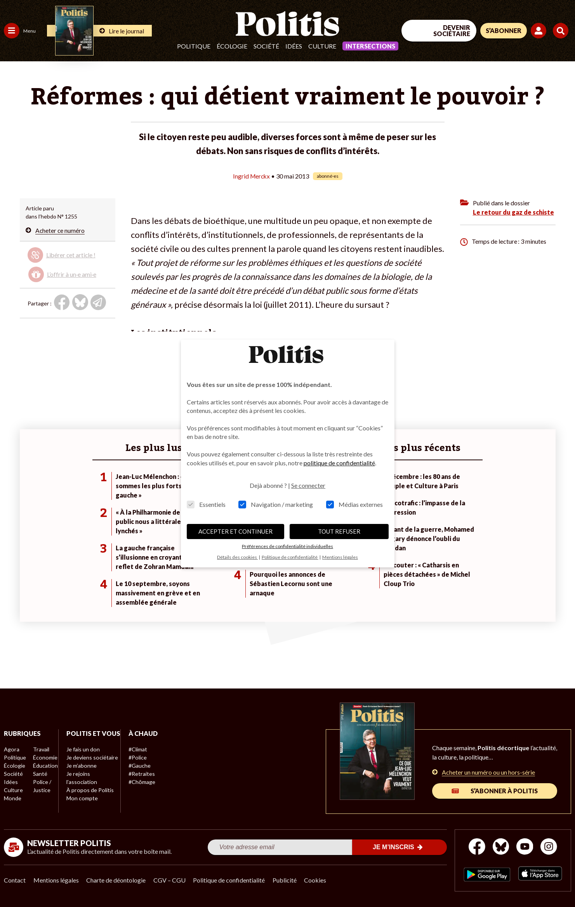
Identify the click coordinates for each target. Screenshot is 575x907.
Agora (11, 749)
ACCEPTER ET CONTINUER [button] (235, 531)
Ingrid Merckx (251, 176)
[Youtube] (524, 847)
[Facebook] (476, 847)
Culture (322, 46)
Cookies (316, 880)
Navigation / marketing (275, 504)
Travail (41, 749)
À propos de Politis (88, 798)
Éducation (45, 765)
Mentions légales (56, 880)
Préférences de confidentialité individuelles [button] (287, 546)
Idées (293, 46)
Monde (12, 798)
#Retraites (140, 773)
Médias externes (354, 504)
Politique (193, 46)
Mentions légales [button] (340, 557)
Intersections (370, 46)
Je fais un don (82, 757)
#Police (136, 757)
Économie (44, 757)
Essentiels (206, 504)
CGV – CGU (170, 880)
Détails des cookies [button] (237, 557)
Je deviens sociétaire (91, 765)
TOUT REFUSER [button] (339, 531)
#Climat (136, 749)
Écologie (232, 46)
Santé (40, 773)
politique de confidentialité (339, 463)
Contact (15, 880)
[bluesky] (500, 847)
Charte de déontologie (116, 880)
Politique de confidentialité (230, 880)
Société (266, 46)
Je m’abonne (81, 773)
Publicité (285, 880)
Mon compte (81, 806)
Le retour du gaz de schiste (513, 212)
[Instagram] (549, 847)
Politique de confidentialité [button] (290, 557)
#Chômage (140, 782)
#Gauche (138, 765)
